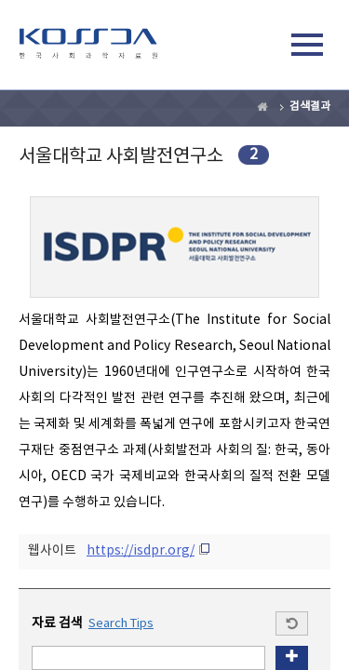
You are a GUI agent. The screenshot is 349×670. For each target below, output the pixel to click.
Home (263, 107)
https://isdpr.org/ (141, 550)
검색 (264, 47)
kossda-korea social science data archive (88, 47)
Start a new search (291, 623)
